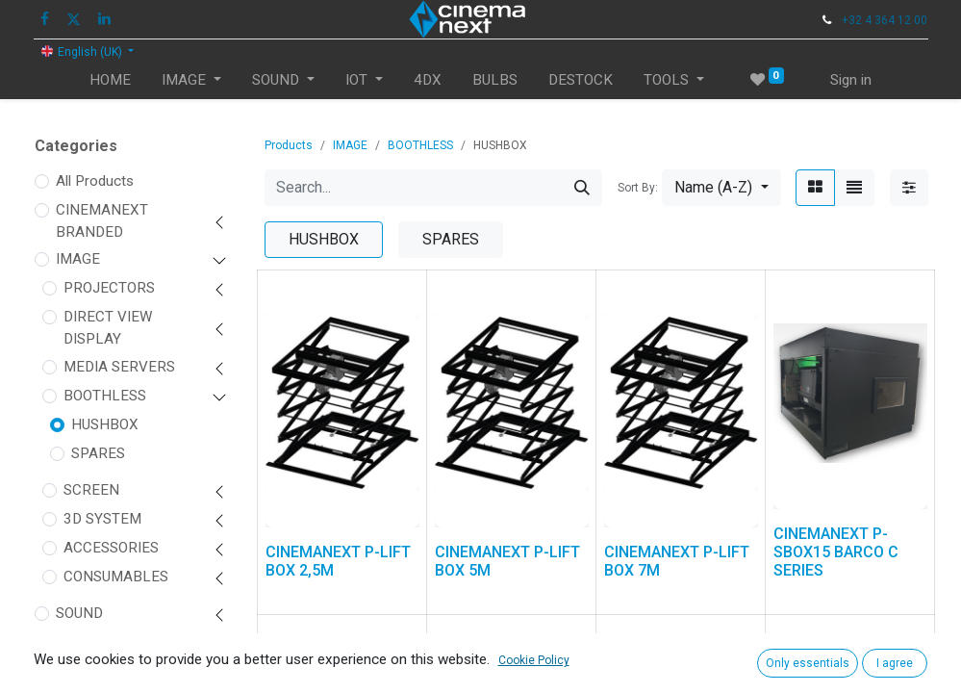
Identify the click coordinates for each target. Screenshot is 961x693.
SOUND (79, 613)
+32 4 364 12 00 (884, 20)
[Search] (582, 187)
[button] (721, 187)
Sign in (851, 80)
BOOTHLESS (104, 395)
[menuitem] (110, 80)
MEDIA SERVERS (119, 366)
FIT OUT (82, 671)
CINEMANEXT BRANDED (102, 221)
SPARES (98, 453)
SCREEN (91, 490)
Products (289, 145)
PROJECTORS (109, 287)
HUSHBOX (105, 424)
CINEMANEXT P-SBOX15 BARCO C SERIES (835, 552)
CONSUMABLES (115, 576)
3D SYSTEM (102, 518)
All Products (95, 181)
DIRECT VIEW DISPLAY (107, 327)
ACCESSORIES (111, 547)
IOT (67, 642)
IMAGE (78, 259)
